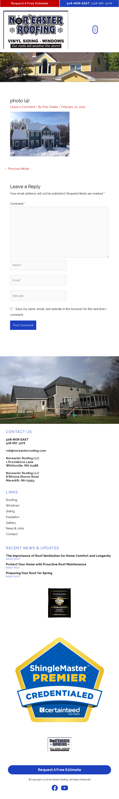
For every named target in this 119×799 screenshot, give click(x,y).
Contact (11, 534)
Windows (12, 505)
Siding (10, 511)
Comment (17, 203)
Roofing (11, 500)
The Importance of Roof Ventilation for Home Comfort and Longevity (58, 556)
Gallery (11, 523)
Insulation (12, 517)
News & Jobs (15, 528)
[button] (95, 29)
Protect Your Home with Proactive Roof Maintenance (46, 564)
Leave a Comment (22, 106)
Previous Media (16, 168)
